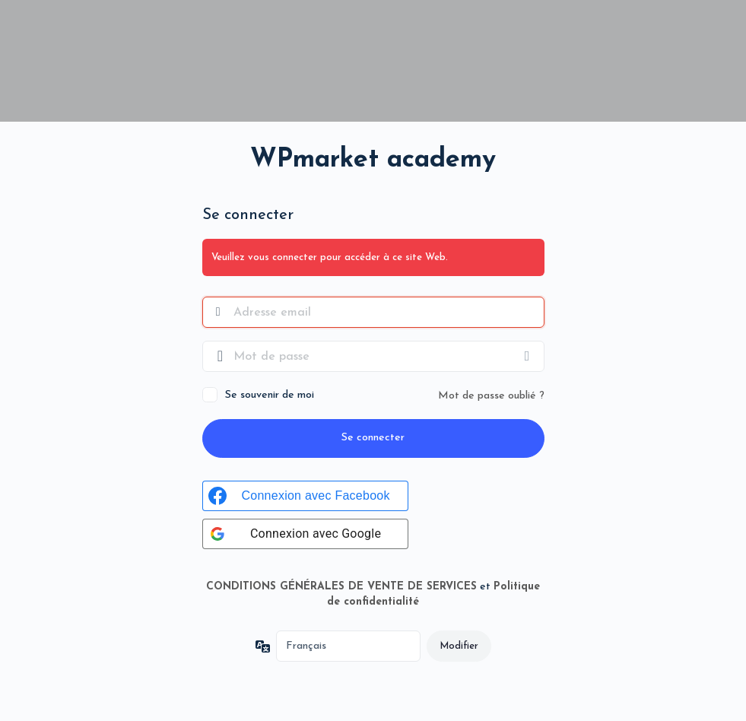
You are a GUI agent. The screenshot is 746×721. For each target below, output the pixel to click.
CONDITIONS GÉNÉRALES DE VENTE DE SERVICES (341, 586)
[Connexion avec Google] (305, 534)
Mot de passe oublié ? (491, 396)
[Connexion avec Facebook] (305, 496)
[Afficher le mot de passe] (529, 356)
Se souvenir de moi (269, 395)
